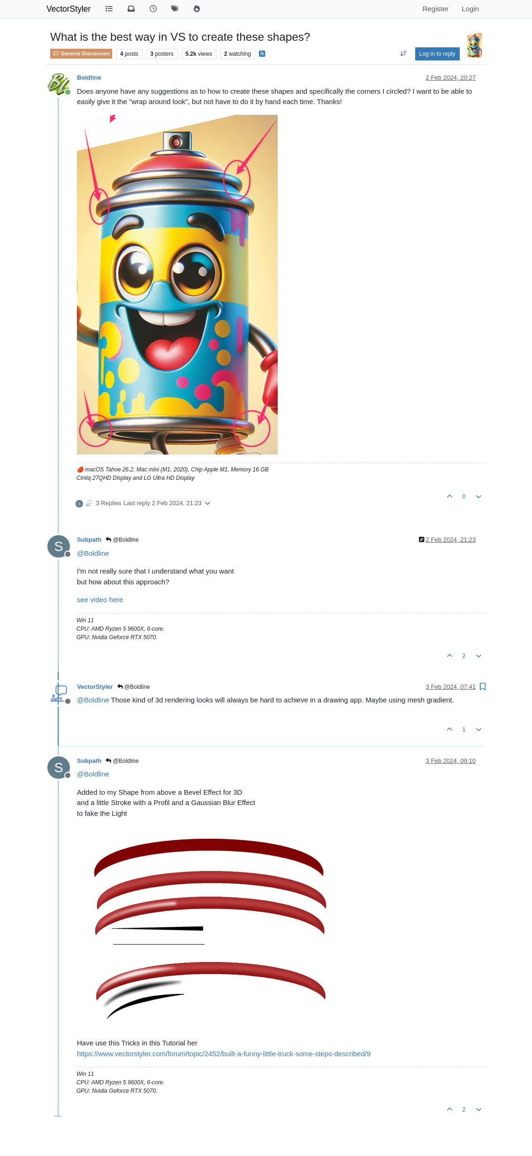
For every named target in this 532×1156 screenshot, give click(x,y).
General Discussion (81, 53)
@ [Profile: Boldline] (93, 553)
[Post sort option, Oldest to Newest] (403, 53)
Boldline (89, 77)
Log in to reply (437, 54)
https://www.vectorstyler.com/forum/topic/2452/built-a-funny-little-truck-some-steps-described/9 (224, 1054)
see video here (100, 600)
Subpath (89, 539)
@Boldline (122, 540)
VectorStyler (68, 9)
